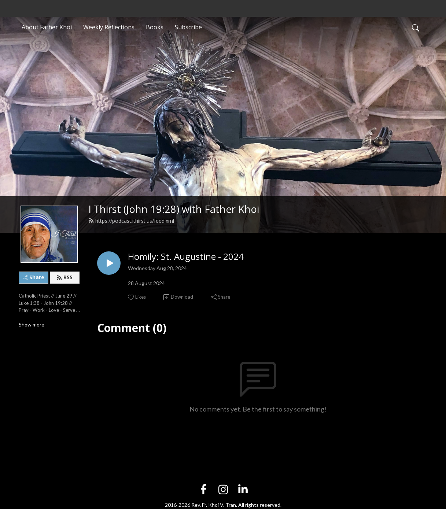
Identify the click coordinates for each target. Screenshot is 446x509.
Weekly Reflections (108, 27)
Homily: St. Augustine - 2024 (186, 256)
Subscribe (188, 27)
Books (154, 27)
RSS (64, 277)
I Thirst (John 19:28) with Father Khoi (173, 209)
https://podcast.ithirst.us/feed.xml (131, 220)
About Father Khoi (47, 27)
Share (33, 277)
